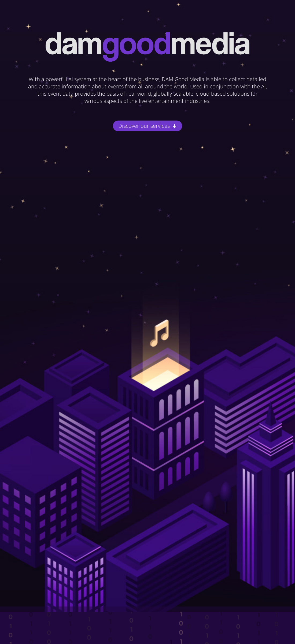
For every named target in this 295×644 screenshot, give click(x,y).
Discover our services (144, 126)
